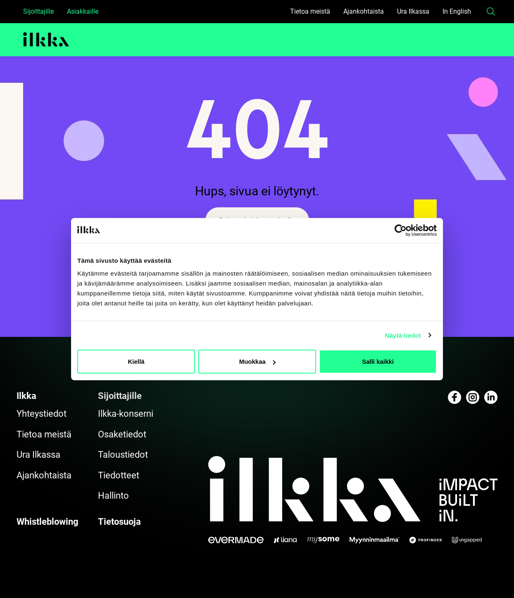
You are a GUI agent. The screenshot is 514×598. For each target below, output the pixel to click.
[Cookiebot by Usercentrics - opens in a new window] (400, 230)
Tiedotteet (118, 475)
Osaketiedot (122, 434)
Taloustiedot (123, 454)
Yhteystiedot (42, 413)
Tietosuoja (119, 521)
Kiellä (136, 361)
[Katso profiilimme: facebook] (454, 397)
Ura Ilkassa (413, 11)
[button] (490, 11)
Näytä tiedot (403, 335)
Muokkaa (257, 361)
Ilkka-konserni (125, 413)
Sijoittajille (38, 11)
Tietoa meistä (310, 11)
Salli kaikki (378, 361)
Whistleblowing (48, 521)
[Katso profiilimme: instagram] (472, 397)
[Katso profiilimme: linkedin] (490, 397)
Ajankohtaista (363, 11)
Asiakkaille (82, 11)
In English (457, 11)
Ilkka (26, 396)
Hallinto (113, 495)
